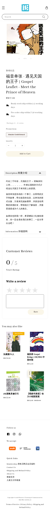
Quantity (9, 141)
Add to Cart (25, 154)
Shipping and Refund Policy (19, 471)
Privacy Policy (26, 504)
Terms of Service (12, 504)
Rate (36, 312)
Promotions (11, 129)
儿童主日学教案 (13, 480)
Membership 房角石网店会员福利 (21, 464)
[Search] (43, 16)
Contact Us (11, 467)
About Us (10, 474)
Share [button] (10, 161)
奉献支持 (10, 477)
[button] (3, 8)
